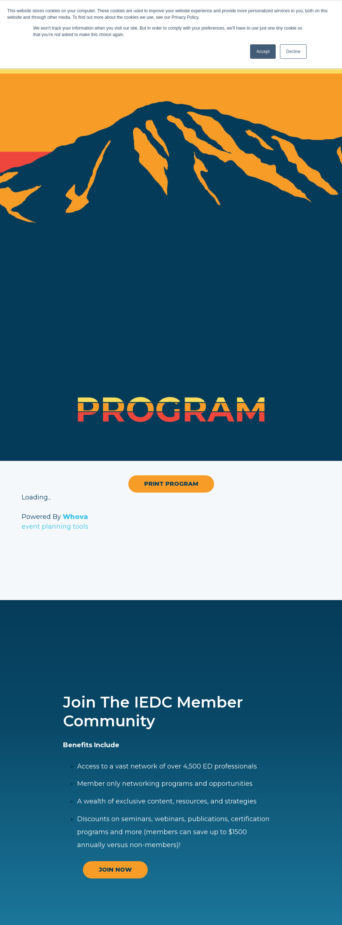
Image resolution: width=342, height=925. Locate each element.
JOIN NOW (115, 869)
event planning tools (55, 526)
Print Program (171, 483)
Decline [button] (293, 51)
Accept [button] (263, 51)
